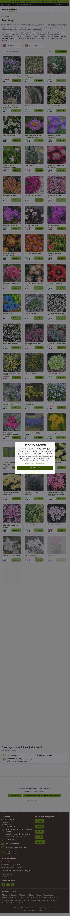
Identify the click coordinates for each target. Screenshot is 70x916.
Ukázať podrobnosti (35, 472)
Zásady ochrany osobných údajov (35, 463)
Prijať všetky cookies (35, 468)
